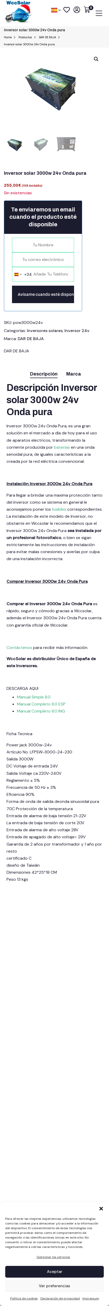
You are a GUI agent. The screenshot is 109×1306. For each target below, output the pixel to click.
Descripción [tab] (44, 374)
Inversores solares (45, 330)
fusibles (59, 509)
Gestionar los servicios (53, 1257)
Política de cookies (24, 1298)
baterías (62, 447)
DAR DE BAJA (31, 338)
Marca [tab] (73, 374)
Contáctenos (20, 647)
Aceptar (54, 1271)
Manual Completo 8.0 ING (41, 711)
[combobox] (22, 274)
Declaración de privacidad (60, 1298)
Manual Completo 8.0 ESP (41, 704)
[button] (101, 1208)
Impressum (90, 1298)
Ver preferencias (54, 1286)
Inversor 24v (76, 330)
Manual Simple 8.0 (34, 697)
